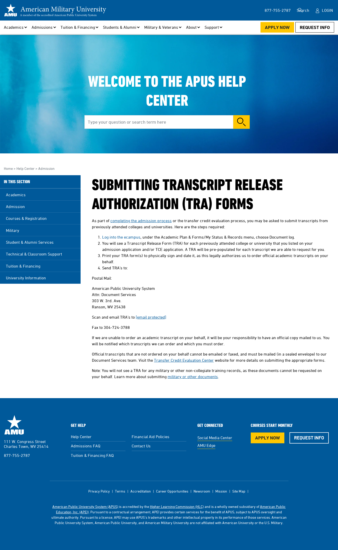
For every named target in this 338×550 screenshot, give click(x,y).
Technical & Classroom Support (34, 254)
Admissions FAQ (85, 446)
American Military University (14, 425)
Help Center (25, 168)
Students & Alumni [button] (119, 27)
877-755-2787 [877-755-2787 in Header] (268, 10)
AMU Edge (206, 445)
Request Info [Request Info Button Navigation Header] (315, 27)
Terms (120, 491)
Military (12, 230)
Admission (46, 168)
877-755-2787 (17, 455)
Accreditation (140, 491)
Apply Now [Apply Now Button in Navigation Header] (277, 27)
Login (327, 10)
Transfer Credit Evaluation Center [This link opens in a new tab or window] (184, 360)
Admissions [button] (42, 27)
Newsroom (202, 491)
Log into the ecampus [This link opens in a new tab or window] (121, 237)
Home (8, 168)
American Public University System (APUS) (85, 506)
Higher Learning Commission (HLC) (177, 506)
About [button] (191, 27)
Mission (221, 491)
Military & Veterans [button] (161, 27)
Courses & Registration (26, 218)
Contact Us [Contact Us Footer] (141, 446)
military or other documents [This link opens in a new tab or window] (193, 376)
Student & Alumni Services (30, 242)
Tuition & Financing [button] (78, 27)
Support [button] (212, 27)
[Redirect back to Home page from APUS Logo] (55, 10)
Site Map (238, 491)
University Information (26, 278)
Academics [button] (14, 27)
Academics (16, 194)
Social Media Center (214, 437)
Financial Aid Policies (150, 436)
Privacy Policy (99, 491)
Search (301, 10)
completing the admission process (141, 220)
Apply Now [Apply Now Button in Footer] (267, 437)
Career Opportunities (172, 491)
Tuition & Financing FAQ (92, 455)
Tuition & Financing (23, 266)
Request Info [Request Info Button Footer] (309, 437)
